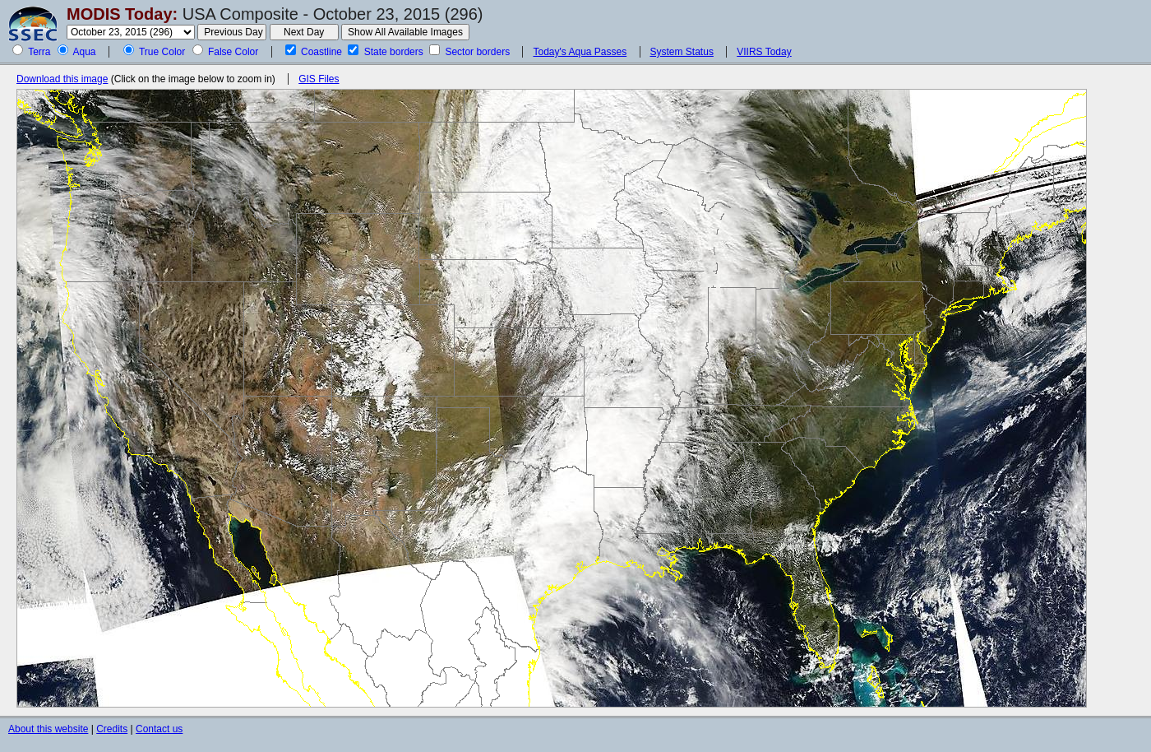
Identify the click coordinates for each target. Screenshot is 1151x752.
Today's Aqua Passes (579, 52)
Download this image (62, 79)
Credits (111, 729)
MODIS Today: (122, 14)
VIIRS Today (764, 52)
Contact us (159, 729)
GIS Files (318, 79)
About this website (48, 729)
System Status (682, 52)
